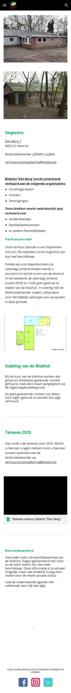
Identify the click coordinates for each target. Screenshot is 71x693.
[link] (36, 500)
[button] (4, 5)
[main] (36, 147)
